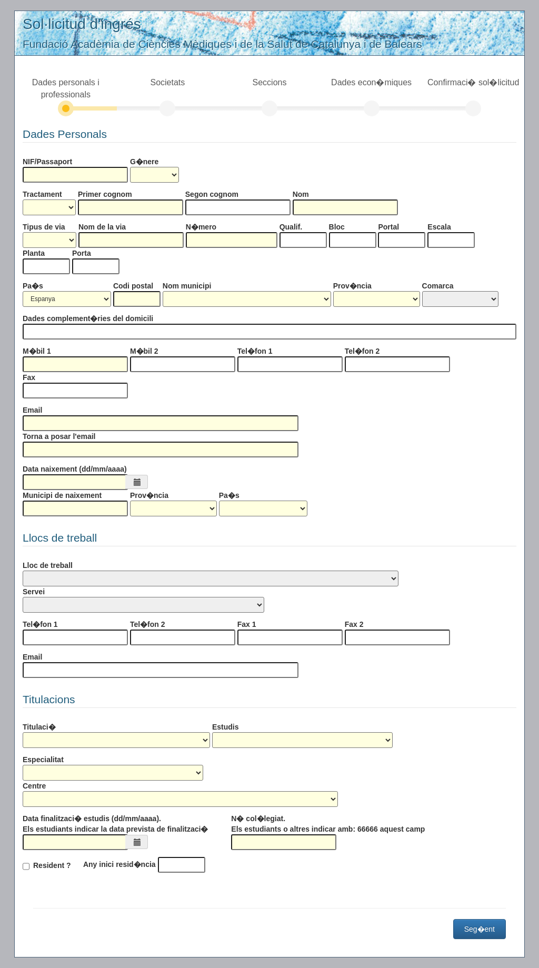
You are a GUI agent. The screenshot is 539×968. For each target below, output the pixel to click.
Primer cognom (105, 194)
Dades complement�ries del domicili (88, 318)
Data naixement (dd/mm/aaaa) (75, 469)
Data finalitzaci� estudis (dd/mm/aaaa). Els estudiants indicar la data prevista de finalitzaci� (115, 823)
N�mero (201, 227)
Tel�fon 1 (255, 351)
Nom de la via (102, 227)
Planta (34, 253)
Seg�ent (479, 929)
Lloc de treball (48, 565)
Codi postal (133, 286)
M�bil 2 (144, 351)
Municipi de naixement (62, 495)
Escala (439, 227)
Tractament (42, 194)
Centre (34, 786)
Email (32, 410)
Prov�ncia (352, 286)
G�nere (144, 161)
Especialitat (43, 759)
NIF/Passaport (47, 161)
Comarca (438, 286)
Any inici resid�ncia (119, 864)
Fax (29, 377)
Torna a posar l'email (59, 436)
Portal (388, 227)
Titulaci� (39, 727)
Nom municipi (187, 286)
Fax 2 (354, 624)
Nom (301, 194)
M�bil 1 (37, 351)
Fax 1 (246, 624)
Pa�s (33, 286)
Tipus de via (44, 227)
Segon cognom (211, 194)
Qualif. (291, 227)
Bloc (337, 227)
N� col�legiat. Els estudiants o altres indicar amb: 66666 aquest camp (328, 823)
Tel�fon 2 (362, 351)
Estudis (225, 727)
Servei (34, 591)
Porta (81, 253)
